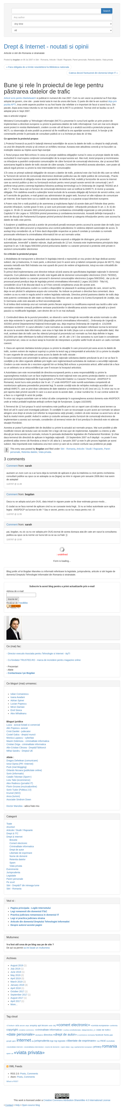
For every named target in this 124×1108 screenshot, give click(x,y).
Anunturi (10, 827)
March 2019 (16, 981)
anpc (27, 1025)
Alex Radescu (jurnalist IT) (19, 783)
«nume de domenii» (52, 1047)
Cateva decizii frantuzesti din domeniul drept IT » (93, 73)
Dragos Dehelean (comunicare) (22, 760)
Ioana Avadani (17, 697)
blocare (44, 1025)
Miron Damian (17, 707)
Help (17, 1105)
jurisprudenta (41, 1040)
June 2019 (15, 972)
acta (17, 1025)
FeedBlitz (23, 603)
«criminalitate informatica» (48, 1029)
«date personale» (20, 1034)
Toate (9, 823)
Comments (32, 1073)
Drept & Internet (14, 836)
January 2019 (17, 985)
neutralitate (110, 1041)
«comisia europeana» (100, 1025)
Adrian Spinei (17, 700)
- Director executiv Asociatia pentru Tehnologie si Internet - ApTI (38, 653)
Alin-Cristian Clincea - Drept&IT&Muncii (26, 747)
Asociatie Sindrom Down (18, 799)
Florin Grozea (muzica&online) (21, 786)
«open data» (65, 1047)
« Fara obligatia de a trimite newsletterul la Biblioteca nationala (37, 67)
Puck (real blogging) (16, 767)
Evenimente (12, 869)
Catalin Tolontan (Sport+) (18, 776)
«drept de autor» (65, 1034)
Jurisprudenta (13, 872)
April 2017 (15, 1001)
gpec (14, 1041)
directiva (48, 1034)
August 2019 (16, 965)
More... (14, 1004)
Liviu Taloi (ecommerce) (18, 780)
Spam (13, 862)
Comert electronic (18, 843)
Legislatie (11, 875)
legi (55, 1041)
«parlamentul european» (83, 1047)
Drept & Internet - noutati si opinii (46, 46)
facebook (99, 1035)
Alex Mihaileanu (18, 713)
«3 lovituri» (10, 1025)
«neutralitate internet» (14, 1047)
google (9, 1041)
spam (8, 1053)
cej (54, 1025)
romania (109, 1046)
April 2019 (15, 978)
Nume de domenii (18, 856)
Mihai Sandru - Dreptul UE (19, 750)
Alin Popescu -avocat (17, 728)
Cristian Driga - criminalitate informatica (26, 744)
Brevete (13, 840)
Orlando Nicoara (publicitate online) (24, 770)
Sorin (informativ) (15, 773)
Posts (23, 1073)
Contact (9, 1105)
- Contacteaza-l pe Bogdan (20, 673)
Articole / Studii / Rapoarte (60, 60)
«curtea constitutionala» (72, 1030)
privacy (97, 1046)
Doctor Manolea (14, 806)
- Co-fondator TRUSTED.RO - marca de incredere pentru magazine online (43, 660)
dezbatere (39, 1035)
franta (106, 1035)
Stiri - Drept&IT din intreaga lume (22, 885)
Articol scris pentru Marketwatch (20, 98)
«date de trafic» (103, 1030)
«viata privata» (29, 1052)
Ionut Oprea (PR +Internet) (19, 763)
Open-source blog (31, 1105)
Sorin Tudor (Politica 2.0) (18, 789)
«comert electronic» (73, 1025)
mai (98, 1041)
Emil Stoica (16, 710)
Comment (12, 465)
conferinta (114, 1025)
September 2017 (18, 994)
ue (12, 1053)
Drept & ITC (12, 833)
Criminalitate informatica (22, 846)
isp (33, 1041)
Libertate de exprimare (21, 853)
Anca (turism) (13, 796)
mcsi (103, 1040)
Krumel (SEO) (13, 793)
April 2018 (15, 988)
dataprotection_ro (88, 1030)
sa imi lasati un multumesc (36, 947)
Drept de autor (17, 849)
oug (72, 1047)
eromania (91, 1035)
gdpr (111, 1035)
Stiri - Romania (42, 60)
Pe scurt (10, 882)
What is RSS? (12, 1081)
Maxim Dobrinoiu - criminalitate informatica (27, 741)
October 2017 (17, 991)
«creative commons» (26, 1030)
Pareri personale (80, 60)
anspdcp (33, 1025)
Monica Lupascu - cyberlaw (20, 738)
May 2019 (15, 975)
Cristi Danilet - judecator (18, 731)
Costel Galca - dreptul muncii (21, 734)
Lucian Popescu (18, 703)
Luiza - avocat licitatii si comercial (23, 725)
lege (52, 1041)
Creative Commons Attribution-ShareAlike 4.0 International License (76, 1100)
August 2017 (16, 998)
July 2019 (15, 968)
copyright (12, 1029)
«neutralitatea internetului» (34, 1047)
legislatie (62, 1041)
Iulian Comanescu (19, 694)
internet (24, 1040)
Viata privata (107, 60)
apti (39, 1025)
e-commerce (82, 1035)
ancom (22, 1025)
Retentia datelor (94, 60)
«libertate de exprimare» (81, 1040)
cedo (50, 1025)
